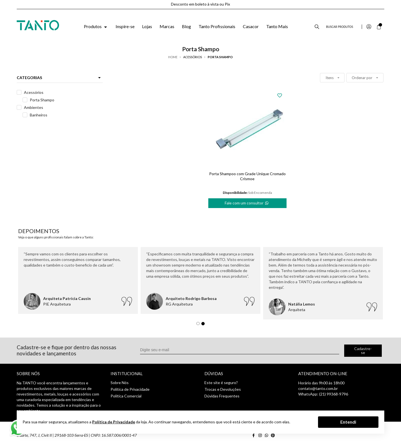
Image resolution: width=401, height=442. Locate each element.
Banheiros (38, 115)
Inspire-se (125, 26)
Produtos (96, 26)
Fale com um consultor (247, 202)
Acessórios (33, 92)
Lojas (147, 26)
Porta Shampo (42, 99)
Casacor (251, 26)
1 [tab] (199, 325)
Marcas (167, 26)
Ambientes (33, 107)
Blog (186, 26)
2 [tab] (204, 325)
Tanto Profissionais (217, 26)
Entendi (348, 421)
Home (172, 56)
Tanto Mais (277, 26)
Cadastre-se (363, 350)
